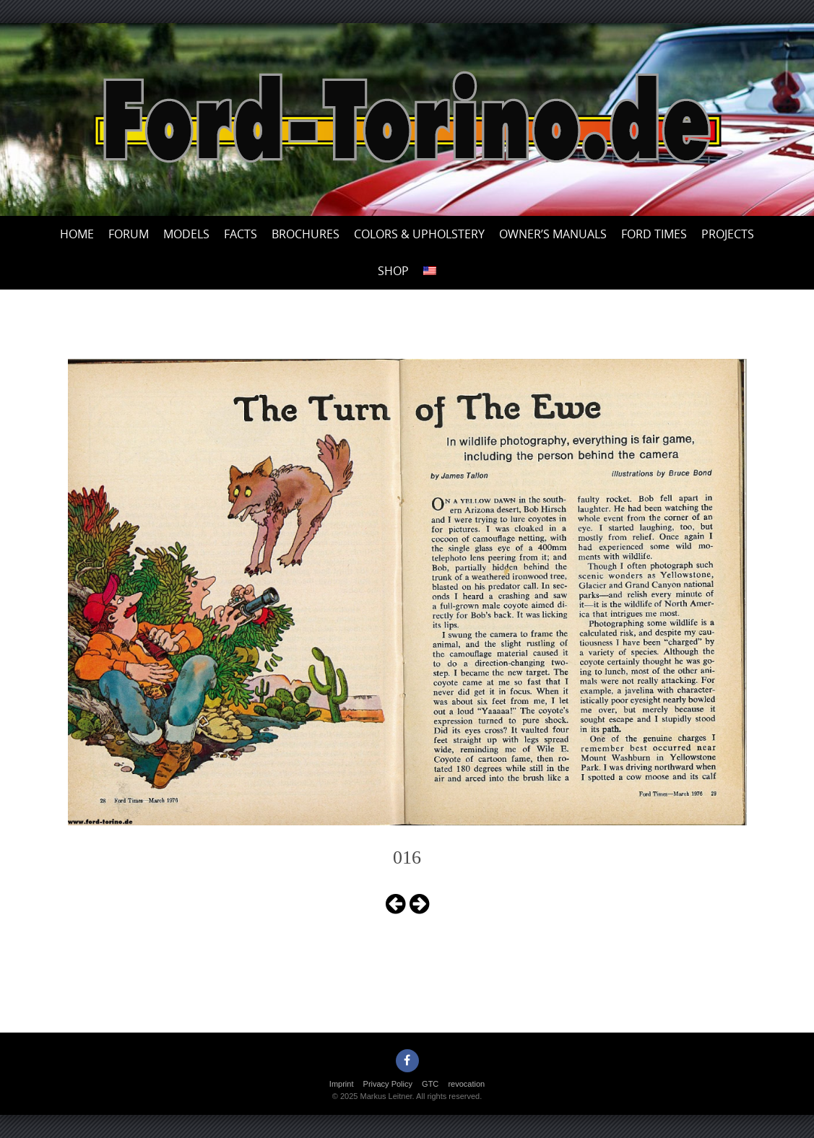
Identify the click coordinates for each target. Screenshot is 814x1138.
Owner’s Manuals (553, 234)
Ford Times (654, 234)
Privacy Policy (387, 1084)
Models (186, 234)
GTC (430, 1084)
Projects (727, 234)
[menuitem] (429, 271)
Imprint (341, 1084)
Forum (128, 234)
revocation (466, 1084)
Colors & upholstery (419, 234)
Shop (393, 271)
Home (77, 234)
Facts (240, 234)
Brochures (305, 234)
